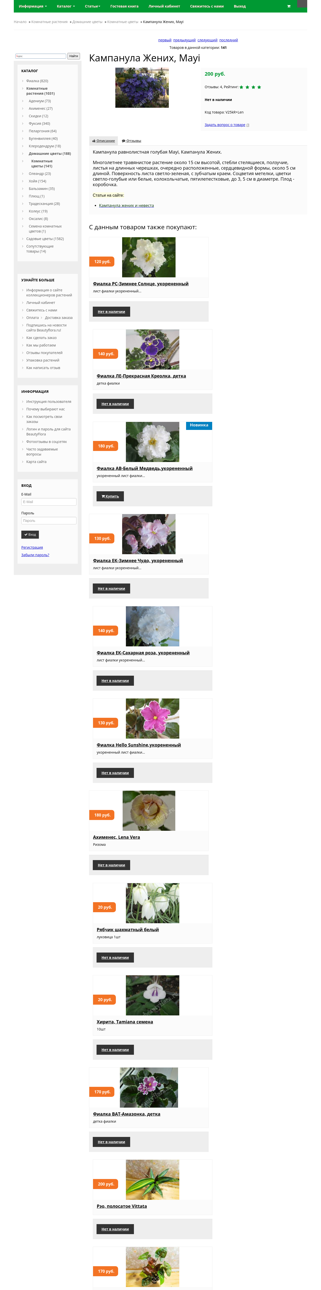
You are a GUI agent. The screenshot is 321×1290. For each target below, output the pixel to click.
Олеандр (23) (40, 173)
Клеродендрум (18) (45, 146)
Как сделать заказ (41, 337)
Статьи (93, 6)
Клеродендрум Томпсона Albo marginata (271, 1061)
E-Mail (26, 494)
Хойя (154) (37, 181)
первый (165, 40)
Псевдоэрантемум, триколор (189, 1061)
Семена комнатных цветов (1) (45, 228)
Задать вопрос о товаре (225, 124)
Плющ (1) (36, 196)
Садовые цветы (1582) (45, 238)
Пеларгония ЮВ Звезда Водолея (269, 966)
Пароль (27, 513)
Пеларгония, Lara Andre (120, 1153)
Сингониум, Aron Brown (269, 568)
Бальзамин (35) (42, 188)
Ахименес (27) (41, 108)
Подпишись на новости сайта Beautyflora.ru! (46, 327)
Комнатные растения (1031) (40, 91)
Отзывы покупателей (44, 352)
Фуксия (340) (39, 123)
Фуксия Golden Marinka (119, 858)
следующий (208, 40)
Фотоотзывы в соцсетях (46, 441)
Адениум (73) (40, 100)
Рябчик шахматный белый (190, 475)
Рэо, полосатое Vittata (193, 568)
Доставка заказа (59, 317)
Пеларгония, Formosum (269, 662)
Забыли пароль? (35, 554)
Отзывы (131, 140)
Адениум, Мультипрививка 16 (116, 955)
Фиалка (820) (37, 80)
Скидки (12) (38, 115)
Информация (33, 6)
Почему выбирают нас (45, 409)
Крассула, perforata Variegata (115, 765)
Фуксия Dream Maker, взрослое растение (192, 1155)
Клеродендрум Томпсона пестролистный (196, 860)
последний (228, 40)
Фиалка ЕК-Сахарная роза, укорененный (198, 380)
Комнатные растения (49, 21)
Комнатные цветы (122, 21)
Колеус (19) (38, 211)
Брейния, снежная (263, 763)
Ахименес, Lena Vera (116, 473)
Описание (103, 140)
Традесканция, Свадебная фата (272, 860)
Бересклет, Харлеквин (193, 763)
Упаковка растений (42, 360)
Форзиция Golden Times (120, 1059)
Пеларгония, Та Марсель (196, 953)
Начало (20, 21)
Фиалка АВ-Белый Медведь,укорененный (269, 286)
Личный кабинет (40, 302)
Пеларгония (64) (42, 131)
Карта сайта (36, 461)
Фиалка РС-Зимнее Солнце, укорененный (118, 286)
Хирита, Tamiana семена (270, 473)
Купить (256, 316)
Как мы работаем (41, 345)
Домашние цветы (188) (50, 153)
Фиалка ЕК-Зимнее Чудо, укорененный (121, 380)
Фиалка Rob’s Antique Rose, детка (192, 664)
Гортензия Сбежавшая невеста (268, 1155)
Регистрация (32, 547)
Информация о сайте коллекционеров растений (49, 292)
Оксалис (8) (38, 218)
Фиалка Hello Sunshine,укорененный (268, 380)
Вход (30, 534)
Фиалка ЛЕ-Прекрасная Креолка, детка (194, 286)
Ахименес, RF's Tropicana (121, 674)
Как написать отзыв (43, 367)
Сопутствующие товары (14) (40, 249)
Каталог (66, 6)
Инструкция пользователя (48, 401)
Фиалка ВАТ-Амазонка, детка (119, 570)
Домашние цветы (87, 21)
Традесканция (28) (44, 203)
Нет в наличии (111, 316)
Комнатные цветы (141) (42, 163)
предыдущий (184, 40)
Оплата (32, 317)
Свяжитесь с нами (41, 310)
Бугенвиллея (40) (43, 138)
